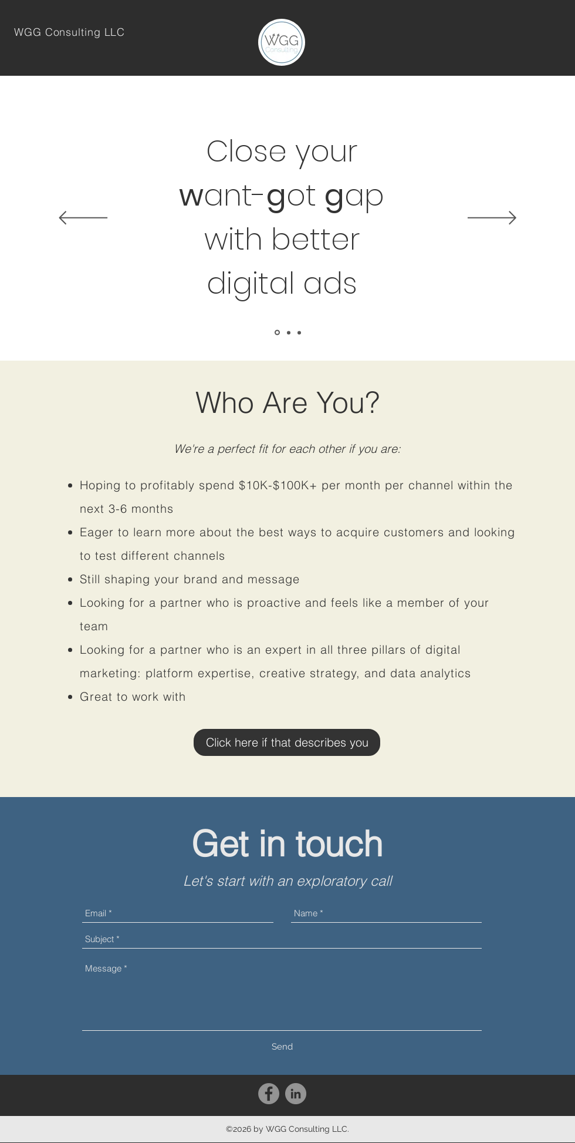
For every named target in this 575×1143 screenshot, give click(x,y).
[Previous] (83, 219)
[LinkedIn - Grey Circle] (295, 1093)
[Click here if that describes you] (287, 742)
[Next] (492, 219)
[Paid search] (288, 332)
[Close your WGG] (277, 332)
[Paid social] (299, 332)
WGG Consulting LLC (69, 32)
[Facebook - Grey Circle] (268, 1093)
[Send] (282, 1046)
